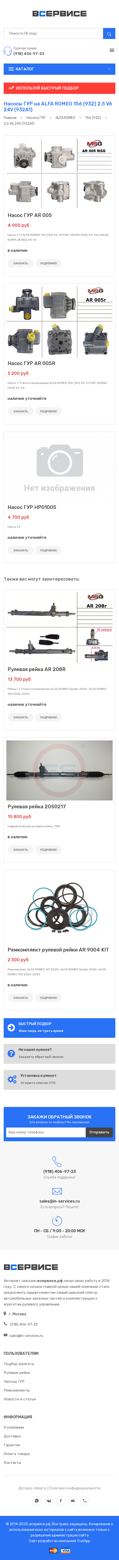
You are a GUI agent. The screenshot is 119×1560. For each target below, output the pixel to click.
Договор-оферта (32, 1488)
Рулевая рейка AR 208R (37, 669)
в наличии (17, 250)
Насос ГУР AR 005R (31, 363)
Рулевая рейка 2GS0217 (37, 807)
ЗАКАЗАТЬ (20, 263)
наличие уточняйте (27, 398)
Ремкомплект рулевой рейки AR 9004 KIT (58, 950)
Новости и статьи (20, 1399)
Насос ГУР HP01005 (32, 507)
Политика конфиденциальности (74, 1488)
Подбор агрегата (19, 1364)
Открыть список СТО (38, 1083)
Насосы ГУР (14, 1381)
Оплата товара (17, 1454)
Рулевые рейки (17, 1372)
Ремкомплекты (17, 1390)
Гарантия (12, 1445)
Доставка (12, 1436)
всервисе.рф (39, 1524)
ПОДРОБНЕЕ (48, 263)
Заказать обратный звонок (41, 1057)
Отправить (99, 1132)
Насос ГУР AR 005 (30, 215)
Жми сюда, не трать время (41, 1031)
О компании (14, 1427)
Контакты (12, 1462)
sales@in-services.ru (23, 1335)
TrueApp (83, 1541)
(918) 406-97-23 (21, 1324)
